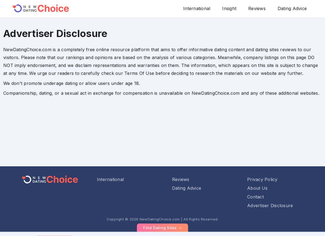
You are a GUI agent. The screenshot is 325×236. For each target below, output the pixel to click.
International (196, 8)
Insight (229, 8)
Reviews (257, 8)
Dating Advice (292, 8)
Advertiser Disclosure (270, 205)
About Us (257, 188)
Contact (255, 197)
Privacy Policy (262, 179)
